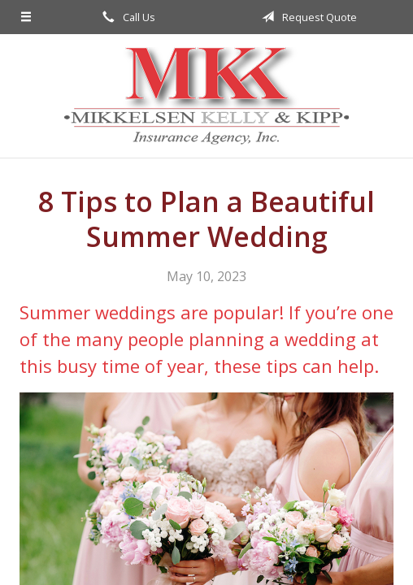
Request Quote (306, 17)
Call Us (126, 17)
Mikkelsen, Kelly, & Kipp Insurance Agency (206, 96)
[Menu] (26, 17)
